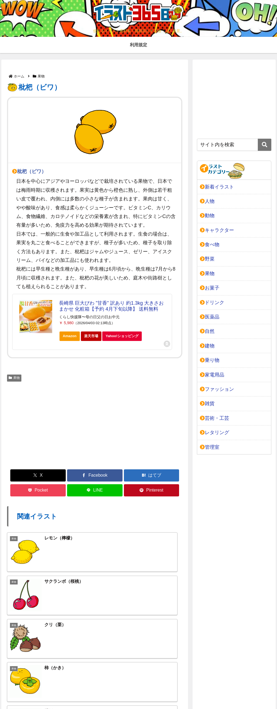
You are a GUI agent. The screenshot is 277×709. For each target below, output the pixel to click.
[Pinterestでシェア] (168, 475)
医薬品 (209, 317)
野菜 (207, 259)
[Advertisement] (94, 425)
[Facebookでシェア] (51, 475)
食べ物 (209, 244)
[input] (234, 145)
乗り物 (209, 360)
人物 (207, 201)
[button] (264, 145)
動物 (207, 215)
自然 (207, 331)
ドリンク (212, 302)
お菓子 (209, 288)
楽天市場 (91, 336)
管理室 (209, 447)
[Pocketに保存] (109, 475)
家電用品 (212, 375)
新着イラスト (217, 187)
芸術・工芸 (214, 418)
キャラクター (217, 230)
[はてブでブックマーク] (80, 475)
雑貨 (207, 403)
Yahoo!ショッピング (123, 337)
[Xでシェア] (21, 475)
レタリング (214, 432)
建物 (207, 346)
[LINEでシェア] (139, 475)
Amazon (70, 336)
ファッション (217, 389)
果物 (14, 378)
